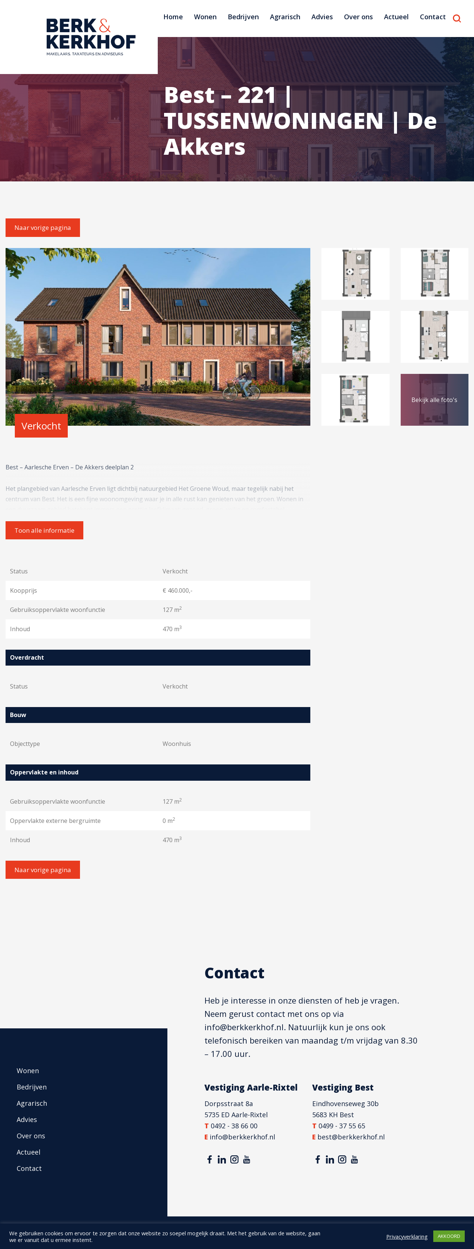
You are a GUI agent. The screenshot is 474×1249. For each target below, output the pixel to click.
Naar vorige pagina (42, 227)
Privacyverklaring (407, 1236)
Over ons (358, 16)
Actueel (396, 16)
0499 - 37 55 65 (341, 1125)
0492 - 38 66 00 (234, 1125)
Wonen (205, 16)
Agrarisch (285, 16)
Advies (322, 16)
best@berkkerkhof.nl (351, 1136)
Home (173, 16)
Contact (433, 16)
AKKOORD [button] (449, 1236)
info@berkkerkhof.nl (244, 1026)
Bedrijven (243, 16)
